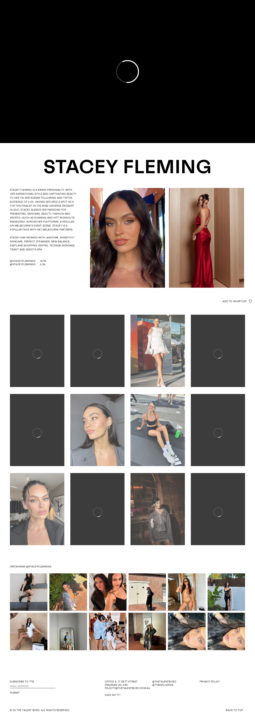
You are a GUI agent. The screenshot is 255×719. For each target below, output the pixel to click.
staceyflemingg (23, 261)
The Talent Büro (127, 19)
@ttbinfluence (163, 685)
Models (118, 9)
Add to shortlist (235, 301)
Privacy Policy (210, 681)
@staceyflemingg (38, 566)
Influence (135, 9)
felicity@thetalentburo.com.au (127, 688)
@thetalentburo (164, 681)
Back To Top (234, 710)
